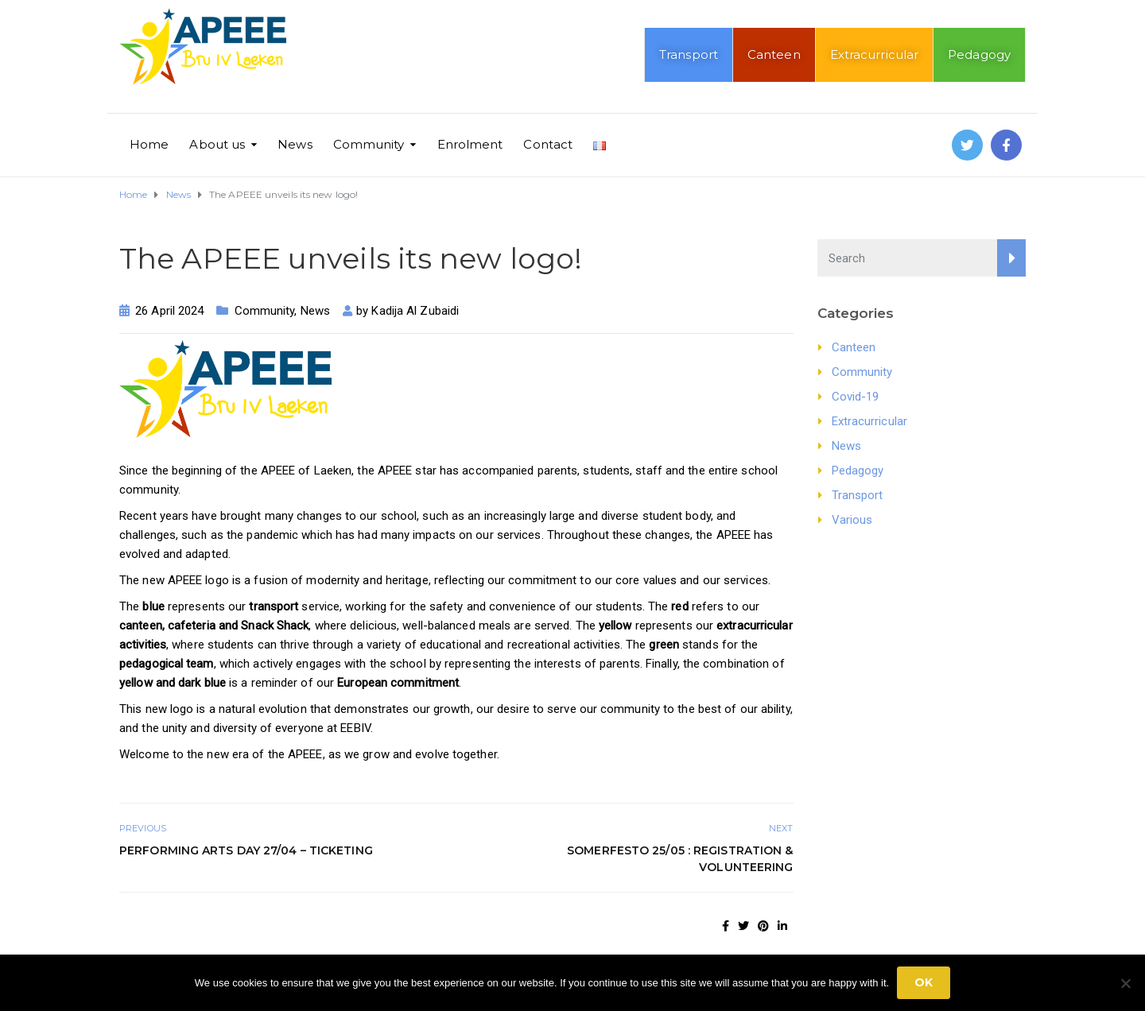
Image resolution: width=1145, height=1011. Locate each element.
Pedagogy (979, 54)
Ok (923, 982)
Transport (688, 54)
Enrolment (470, 144)
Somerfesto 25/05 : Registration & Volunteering (680, 858)
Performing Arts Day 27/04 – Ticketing (246, 850)
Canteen (774, 54)
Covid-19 (855, 396)
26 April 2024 (169, 311)
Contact (547, 144)
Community (369, 144)
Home (149, 144)
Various (852, 520)
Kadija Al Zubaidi (415, 311)
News (295, 144)
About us (217, 144)
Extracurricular (874, 54)
